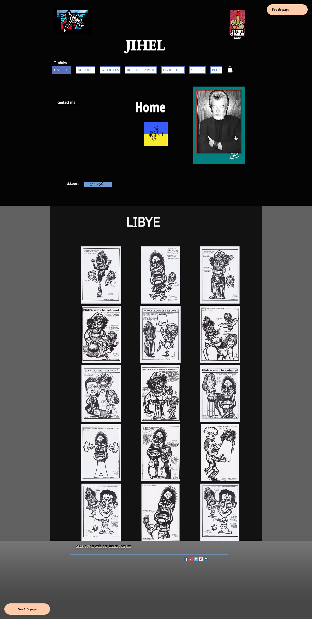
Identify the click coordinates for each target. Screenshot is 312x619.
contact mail (68, 102)
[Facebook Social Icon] (186, 559)
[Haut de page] (27, 609)
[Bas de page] (287, 9)
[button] (230, 69)
